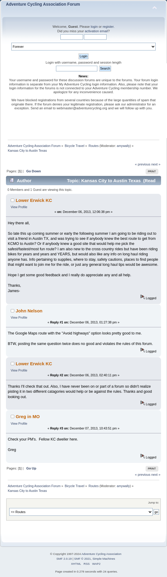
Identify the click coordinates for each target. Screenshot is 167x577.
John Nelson (29, 310)
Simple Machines (104, 558)
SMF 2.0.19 (64, 558)
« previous (142, 164)
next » (155, 164)
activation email (96, 31)
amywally (123, 146)
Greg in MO (28, 416)
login (94, 26)
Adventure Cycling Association (101, 553)
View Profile (19, 207)
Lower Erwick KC (34, 200)
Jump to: (153, 502)
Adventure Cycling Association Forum (43, 4)
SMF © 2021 (82, 558)
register (108, 26)
